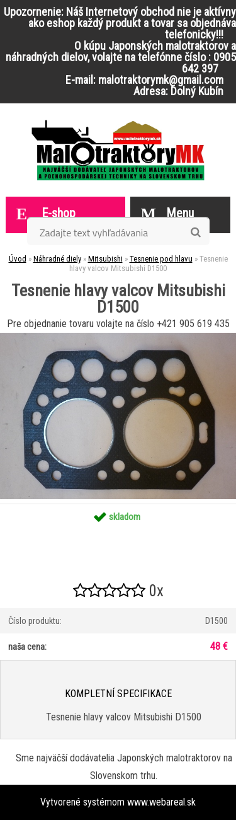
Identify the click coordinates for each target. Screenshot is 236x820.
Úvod (17, 258)
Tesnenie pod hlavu (161, 258)
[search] (195, 233)
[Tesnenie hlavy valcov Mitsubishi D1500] (118, 338)
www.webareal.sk (161, 802)
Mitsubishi (105, 258)
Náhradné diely (57, 258)
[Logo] (118, 150)
